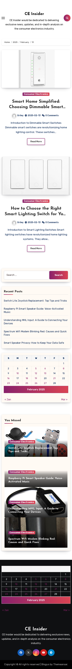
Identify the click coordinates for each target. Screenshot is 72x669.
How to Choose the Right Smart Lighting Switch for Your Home (36, 214)
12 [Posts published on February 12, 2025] (36, 373)
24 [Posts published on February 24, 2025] (17, 383)
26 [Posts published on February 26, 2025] (36, 383)
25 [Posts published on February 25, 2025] (26, 383)
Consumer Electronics (36, 94)
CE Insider (34, 14)
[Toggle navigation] (3, 18)
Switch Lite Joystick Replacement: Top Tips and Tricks (35, 300)
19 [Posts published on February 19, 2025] (36, 378)
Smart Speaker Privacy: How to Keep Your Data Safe (34, 342)
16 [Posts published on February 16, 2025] (8, 378)
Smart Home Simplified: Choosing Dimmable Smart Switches (36, 107)
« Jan (8, 399)
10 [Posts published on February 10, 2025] (17, 373)
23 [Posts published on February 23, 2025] (8, 383)
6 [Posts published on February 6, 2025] (45, 368)
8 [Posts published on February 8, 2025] (63, 368)
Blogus (45, 664)
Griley (17, 115)
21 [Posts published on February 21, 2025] (54, 378)
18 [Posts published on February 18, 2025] (27, 378)
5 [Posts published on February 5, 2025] (36, 368)
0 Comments (52, 115)
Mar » (64, 399)
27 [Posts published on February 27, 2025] (45, 383)
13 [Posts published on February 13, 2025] (45, 373)
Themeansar (60, 664)
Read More (36, 141)
